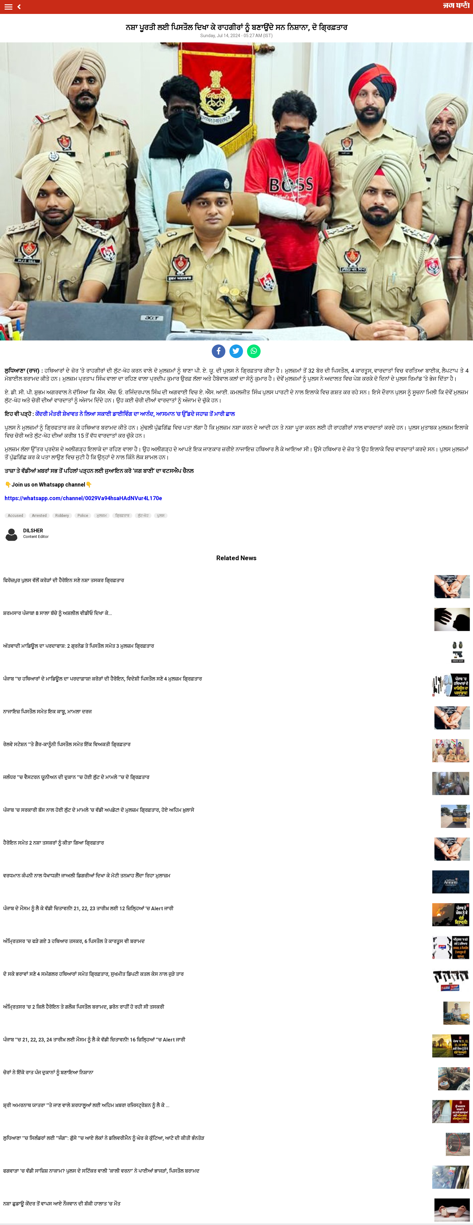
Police (83, 515)
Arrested (39, 515)
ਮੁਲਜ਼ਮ (102, 515)
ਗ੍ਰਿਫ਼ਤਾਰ (122, 515)
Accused (15, 515)
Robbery (62, 515)
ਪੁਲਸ (160, 515)
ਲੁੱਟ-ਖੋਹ (143, 515)
